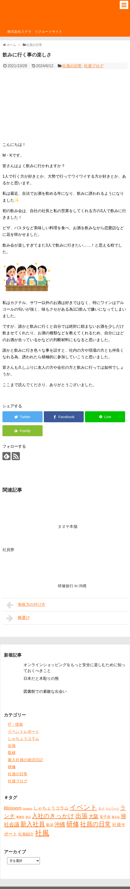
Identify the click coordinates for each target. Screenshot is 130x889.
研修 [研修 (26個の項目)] (72, 824)
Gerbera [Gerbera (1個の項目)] (27, 808)
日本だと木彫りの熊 (41, 678)
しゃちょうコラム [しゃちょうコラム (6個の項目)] (51, 808)
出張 (12, 746)
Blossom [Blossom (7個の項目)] (13, 808)
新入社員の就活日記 (25, 760)
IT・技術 (15, 724)
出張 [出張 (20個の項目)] (81, 816)
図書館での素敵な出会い (45, 691)
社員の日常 (72, 66)
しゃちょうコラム (23, 739)
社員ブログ (94, 66)
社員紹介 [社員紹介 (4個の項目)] (26, 834)
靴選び (18, 618)
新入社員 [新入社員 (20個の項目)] (32, 824)
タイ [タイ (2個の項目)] (101, 808)
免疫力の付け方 (25, 605)
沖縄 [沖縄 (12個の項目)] (59, 824)
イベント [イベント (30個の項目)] (83, 807)
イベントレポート (23, 731)
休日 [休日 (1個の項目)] (28, 816)
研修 (12, 767)
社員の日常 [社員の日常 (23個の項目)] (95, 824)
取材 (12, 753)
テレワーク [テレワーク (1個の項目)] (112, 808)
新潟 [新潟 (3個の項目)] (49, 825)
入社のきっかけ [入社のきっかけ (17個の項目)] (53, 816)
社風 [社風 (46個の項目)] (42, 833)
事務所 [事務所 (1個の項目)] (20, 816)
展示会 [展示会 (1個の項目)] (116, 816)
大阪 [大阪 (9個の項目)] (93, 816)
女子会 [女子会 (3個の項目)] (105, 817)
